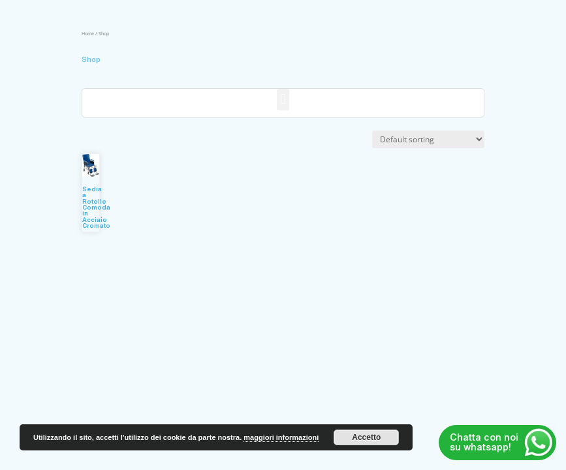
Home (88, 33)
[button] (283, 99)
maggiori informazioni (281, 437)
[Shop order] (428, 139)
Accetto (366, 437)
